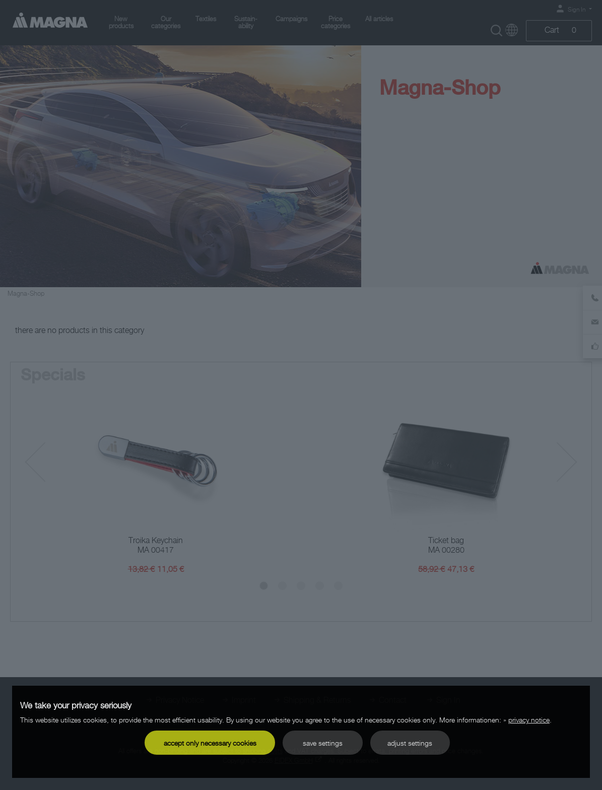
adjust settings (409, 743)
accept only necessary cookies (210, 743)
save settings (323, 743)
